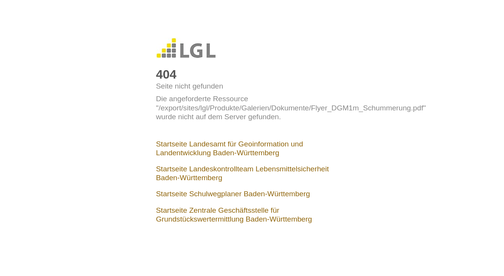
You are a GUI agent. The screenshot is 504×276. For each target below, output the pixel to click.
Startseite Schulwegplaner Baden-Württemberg (233, 194)
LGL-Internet (186, 48)
